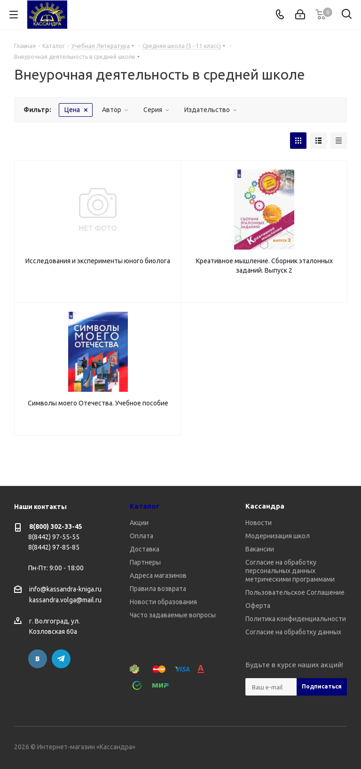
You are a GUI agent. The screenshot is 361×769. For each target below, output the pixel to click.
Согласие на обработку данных (293, 632)
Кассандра (264, 506)
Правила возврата (158, 588)
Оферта (257, 605)
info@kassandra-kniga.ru (65, 589)
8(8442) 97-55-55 (53, 537)
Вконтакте (37, 658)
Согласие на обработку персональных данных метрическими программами (290, 571)
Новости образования (163, 602)
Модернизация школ (277, 536)
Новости (258, 522)
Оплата (141, 536)
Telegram (61, 658)
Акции (139, 522)
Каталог (144, 506)
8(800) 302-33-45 (55, 526)
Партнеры (145, 562)
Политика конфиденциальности (295, 619)
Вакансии (259, 549)
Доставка (144, 549)
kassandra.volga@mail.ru (65, 600)
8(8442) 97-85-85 (53, 547)
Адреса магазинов (158, 575)
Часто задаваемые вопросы (173, 615)
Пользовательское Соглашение (295, 592)
